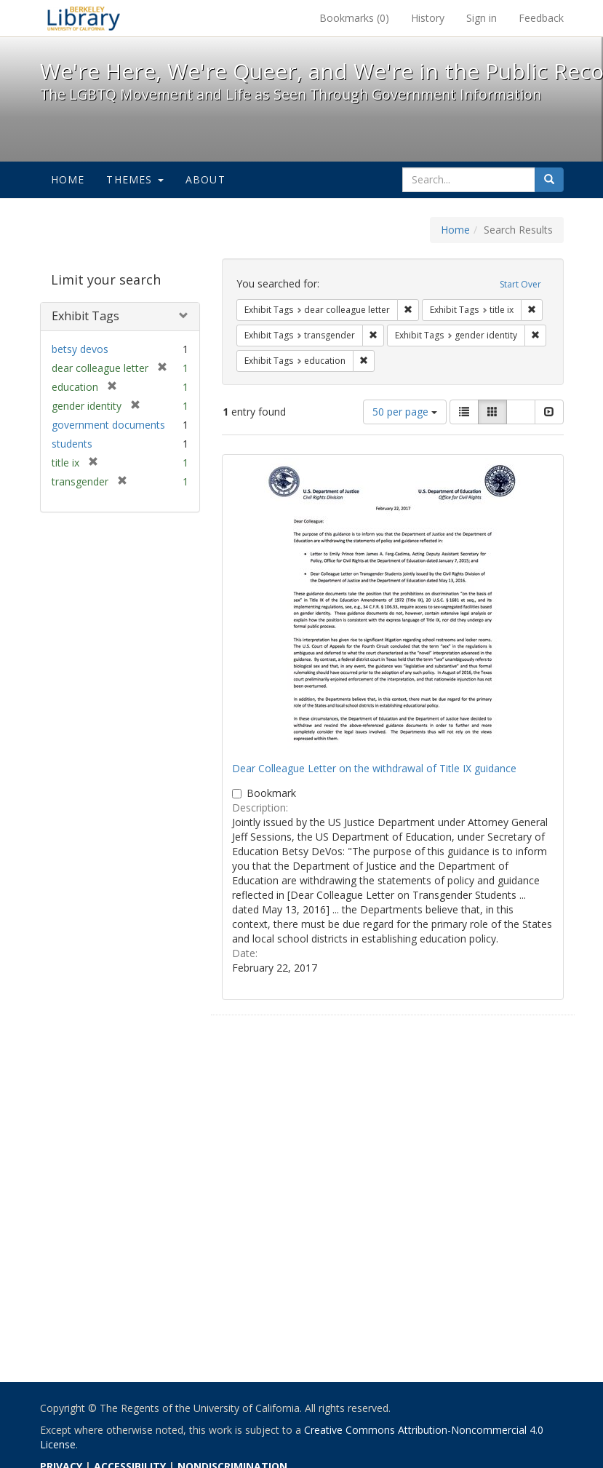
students (72, 444)
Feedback (541, 18)
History (427, 18)
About (205, 179)
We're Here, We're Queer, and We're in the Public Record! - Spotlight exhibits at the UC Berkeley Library (83, 18)
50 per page (404, 411)
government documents (108, 425)
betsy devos (80, 349)
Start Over (520, 284)
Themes (134, 179)
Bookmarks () (354, 18)
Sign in (481, 18)
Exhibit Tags (85, 316)
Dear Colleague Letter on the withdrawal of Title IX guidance (374, 768)
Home (68, 179)
